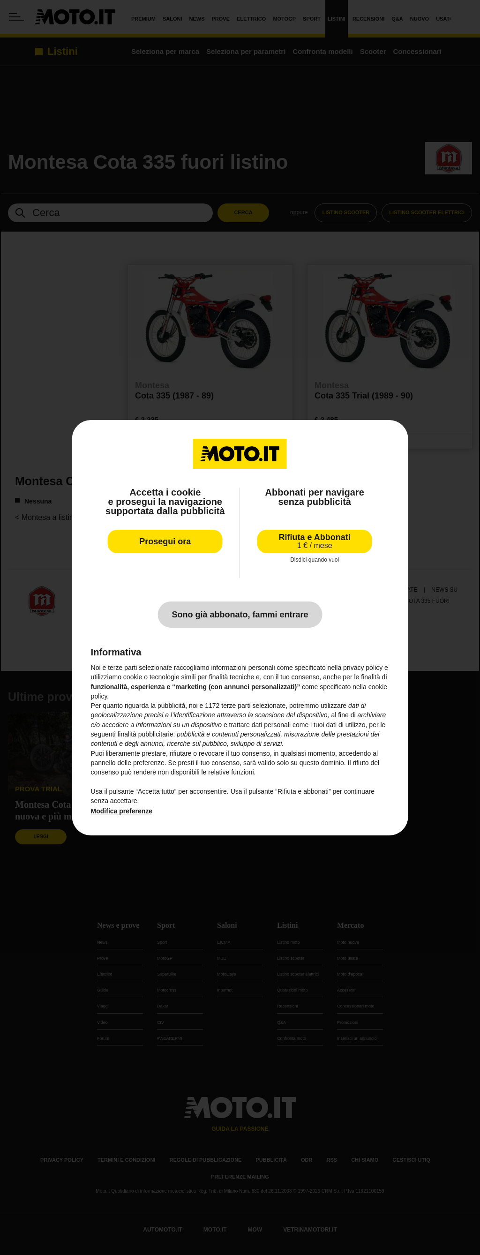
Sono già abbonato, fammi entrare (240, 614)
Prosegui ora (165, 541)
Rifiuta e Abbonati (315, 540)
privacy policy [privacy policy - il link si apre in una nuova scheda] (362, 667)
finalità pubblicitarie (145, 734)
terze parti (235, 705)
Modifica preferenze (121, 811)
